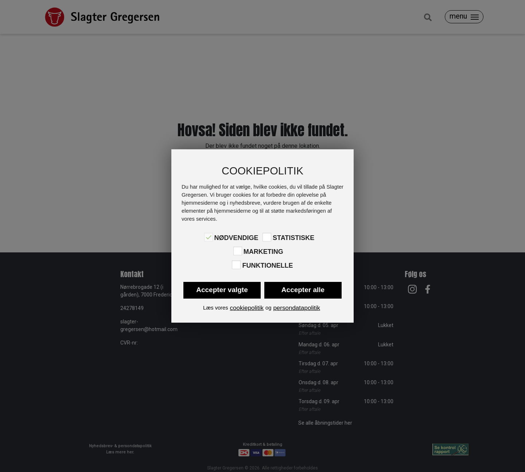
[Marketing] (237, 251)
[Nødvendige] (208, 237)
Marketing (263, 251)
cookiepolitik (247, 307)
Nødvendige (236, 237)
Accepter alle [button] (302, 290)
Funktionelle (267, 265)
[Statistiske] (266, 237)
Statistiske (293, 237)
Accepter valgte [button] (222, 290)
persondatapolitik (296, 307)
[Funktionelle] (236, 264)
